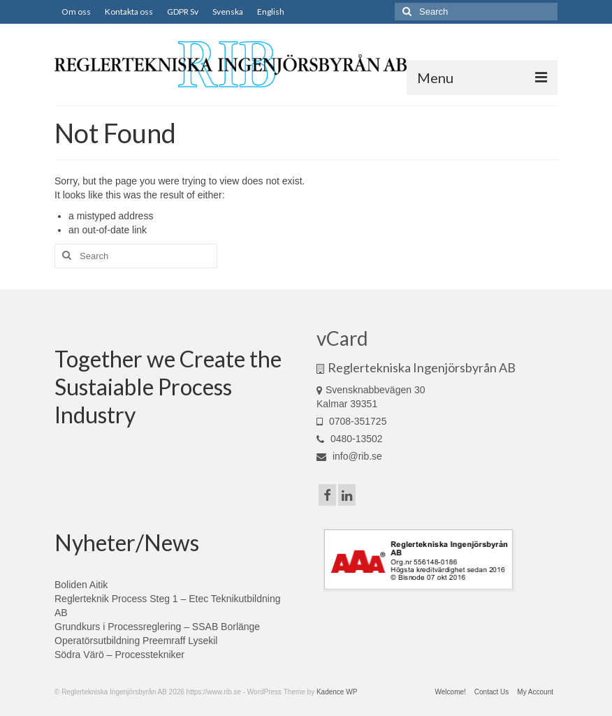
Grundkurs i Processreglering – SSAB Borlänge (157, 626)
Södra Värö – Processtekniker (119, 654)
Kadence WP (336, 692)
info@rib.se (349, 456)
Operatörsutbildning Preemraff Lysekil (135, 640)
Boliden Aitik (81, 584)
